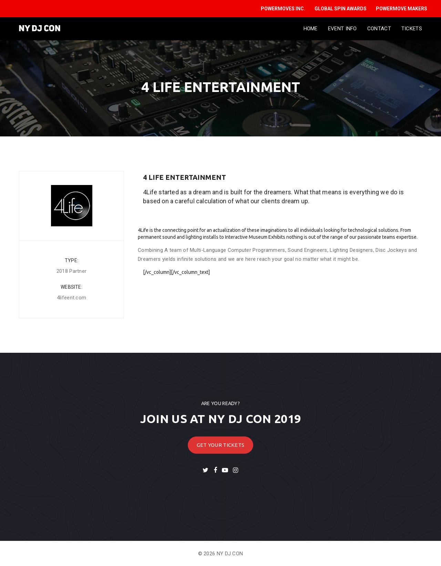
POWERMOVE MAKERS (401, 8)
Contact (379, 28)
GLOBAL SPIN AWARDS (341, 8)
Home (311, 28)
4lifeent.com (71, 298)
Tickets (411, 28)
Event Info (342, 28)
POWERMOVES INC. (283, 8)
